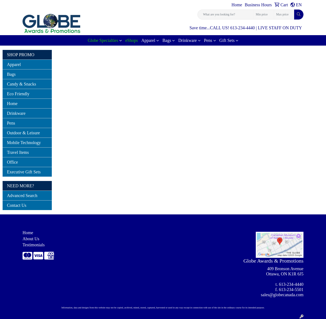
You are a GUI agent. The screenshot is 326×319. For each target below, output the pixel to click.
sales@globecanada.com (282, 294)
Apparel (148, 40)
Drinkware (187, 40)
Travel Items (18, 152)
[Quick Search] (225, 15)
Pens (208, 40)
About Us (31, 238)
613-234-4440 (291, 284)
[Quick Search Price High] (284, 15)
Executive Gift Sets (24, 171)
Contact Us (16, 205)
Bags (166, 40)
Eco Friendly (18, 93)
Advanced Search (22, 195)
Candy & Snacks (21, 84)
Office (12, 162)
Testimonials (34, 244)
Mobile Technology (24, 142)
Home (12, 103)
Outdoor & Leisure (23, 132)
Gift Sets (227, 40)
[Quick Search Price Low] (263, 15)
